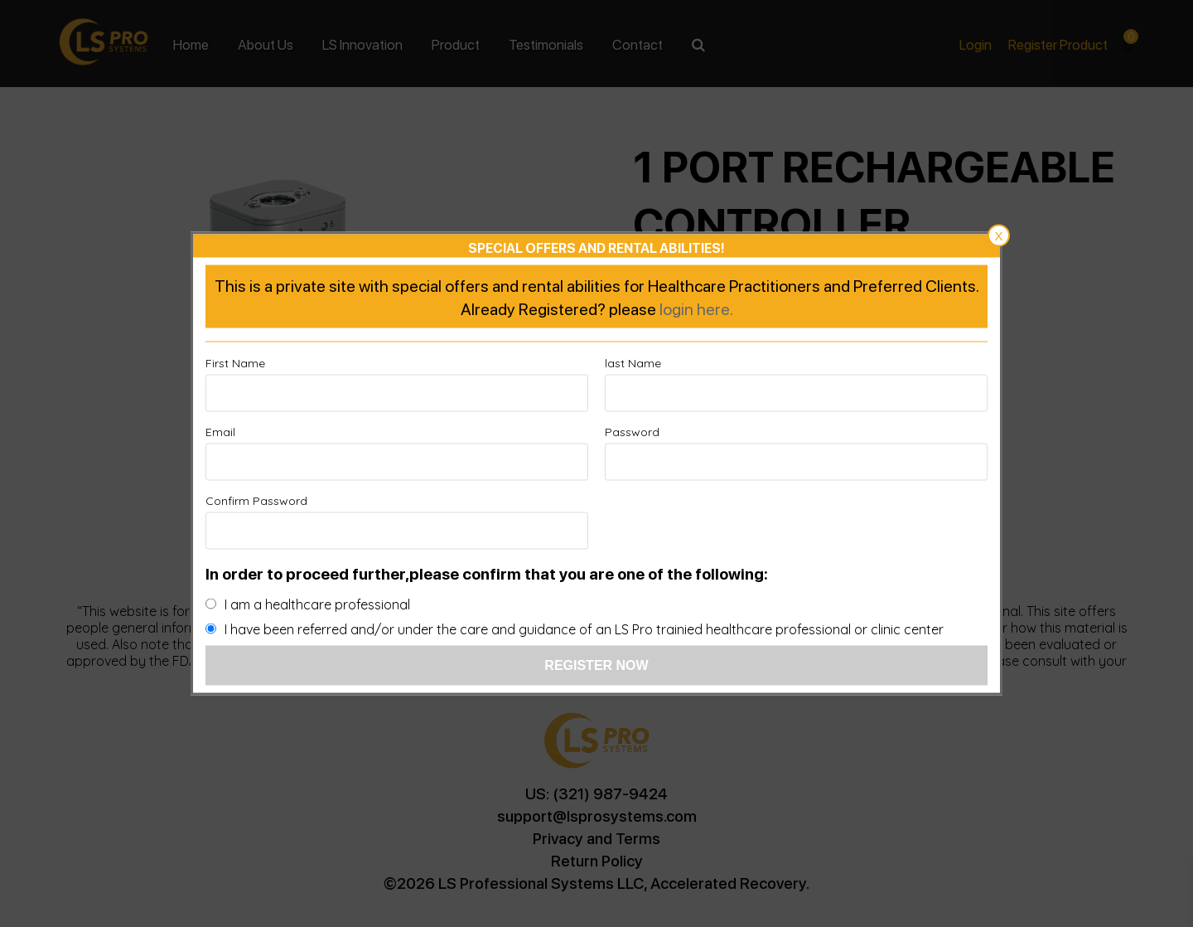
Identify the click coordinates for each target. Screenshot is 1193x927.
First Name (235, 363)
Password (632, 432)
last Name (633, 363)
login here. (696, 308)
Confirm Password (256, 500)
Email (220, 432)
